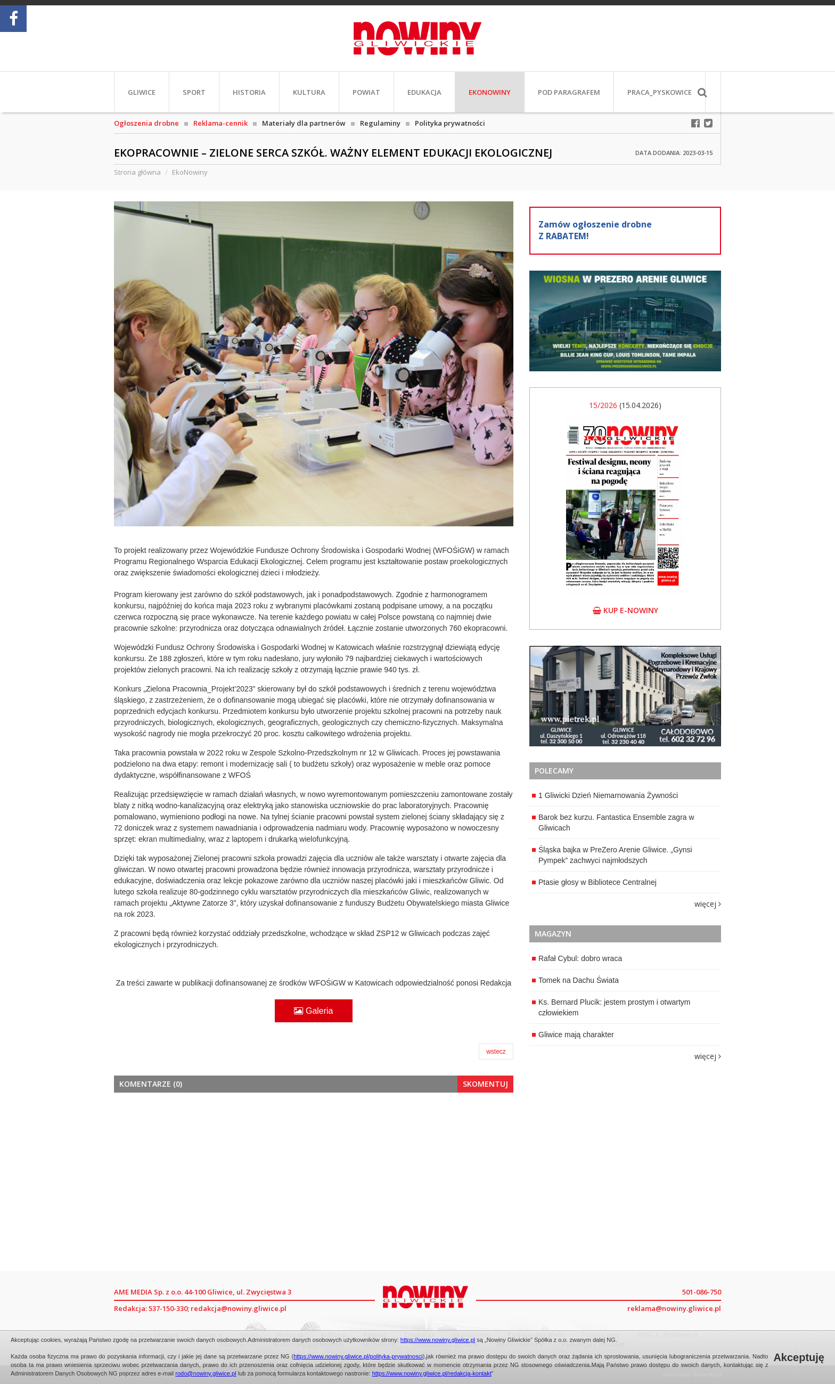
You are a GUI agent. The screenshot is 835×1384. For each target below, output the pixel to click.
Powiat (366, 92)
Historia (249, 92)
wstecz (496, 1051)
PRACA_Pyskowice (659, 92)
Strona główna (137, 172)
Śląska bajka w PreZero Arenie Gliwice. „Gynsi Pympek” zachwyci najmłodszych (612, 855)
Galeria (313, 1010)
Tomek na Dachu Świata (575, 980)
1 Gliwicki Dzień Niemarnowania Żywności (605, 795)
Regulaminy (380, 123)
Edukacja (424, 92)
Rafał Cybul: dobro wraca (577, 958)
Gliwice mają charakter (573, 1034)
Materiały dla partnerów (304, 123)
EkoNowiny (490, 92)
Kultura (309, 92)
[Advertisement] (313, 1180)
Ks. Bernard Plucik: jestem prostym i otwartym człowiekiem (611, 1007)
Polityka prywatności (450, 123)
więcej (707, 904)
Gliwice (141, 92)
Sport (194, 92)
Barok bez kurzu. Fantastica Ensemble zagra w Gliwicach (613, 822)
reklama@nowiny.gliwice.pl (674, 1308)
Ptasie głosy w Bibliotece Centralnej (594, 882)
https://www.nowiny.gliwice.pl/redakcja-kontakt (432, 1373)
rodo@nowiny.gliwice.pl (205, 1373)
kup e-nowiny (625, 610)
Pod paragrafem (569, 92)
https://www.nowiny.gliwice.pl (437, 1340)
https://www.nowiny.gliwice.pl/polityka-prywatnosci (358, 1356)
